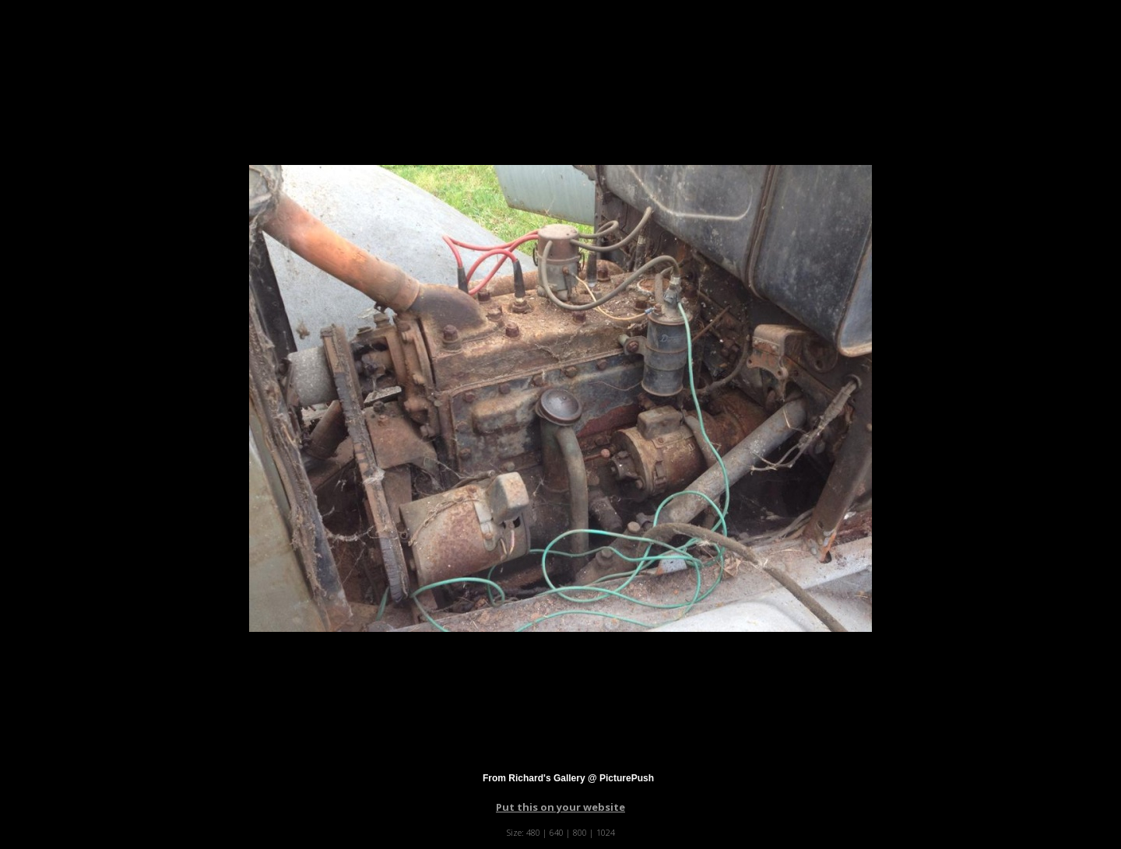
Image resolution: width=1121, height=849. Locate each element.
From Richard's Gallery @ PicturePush (568, 778)
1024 (605, 832)
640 (557, 832)
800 (580, 832)
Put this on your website (560, 807)
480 (533, 832)
